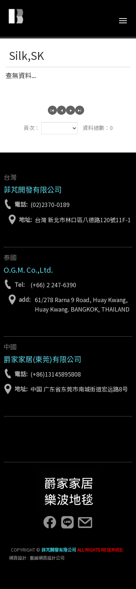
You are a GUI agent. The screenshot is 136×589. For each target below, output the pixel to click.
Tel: (20, 284)
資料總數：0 (98, 127)
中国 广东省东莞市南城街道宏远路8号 (79, 389)
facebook (49, 522)
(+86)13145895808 (55, 374)
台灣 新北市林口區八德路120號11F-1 (83, 219)
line (67, 522)
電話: (21, 204)
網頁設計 (17, 558)
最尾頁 (79, 110)
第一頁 (52, 110)
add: (24, 299)
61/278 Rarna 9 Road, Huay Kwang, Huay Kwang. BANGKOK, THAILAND (82, 304)
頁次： (32, 127)
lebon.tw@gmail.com (85, 522)
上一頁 (61, 110)
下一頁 (70, 110)
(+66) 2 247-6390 (53, 284)
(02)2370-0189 (50, 204)
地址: (25, 219)
